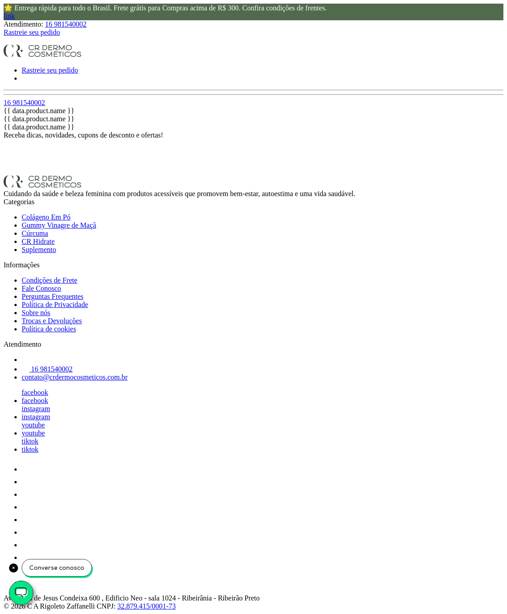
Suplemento (39, 249)
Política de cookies (49, 329)
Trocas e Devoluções (52, 321)
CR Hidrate (38, 241)
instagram (36, 408)
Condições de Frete (50, 280)
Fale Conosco (41, 288)
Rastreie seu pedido (32, 32)
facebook (35, 392)
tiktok (30, 441)
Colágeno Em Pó (46, 217)
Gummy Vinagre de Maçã (59, 225)
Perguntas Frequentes (52, 296)
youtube (33, 425)
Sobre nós (36, 312)
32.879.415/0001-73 (146, 606)
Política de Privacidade (55, 304)
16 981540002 (66, 24)
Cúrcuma (35, 233)
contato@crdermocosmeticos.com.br (75, 377)
